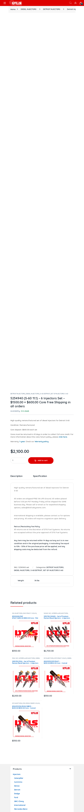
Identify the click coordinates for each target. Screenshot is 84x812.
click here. (63, 264)
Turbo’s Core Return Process (25, 774)
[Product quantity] (19, 288)
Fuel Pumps (18, 687)
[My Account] (75, 2)
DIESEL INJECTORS (28, 9)
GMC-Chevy (19, 629)
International (19, 633)
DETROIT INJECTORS (51, 9)
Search (70, 3)
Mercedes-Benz (20, 636)
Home (13, 9)
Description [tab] (16, 304)
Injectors (16, 602)
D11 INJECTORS (48, 486)
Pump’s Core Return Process (25, 777)
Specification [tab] (40, 304)
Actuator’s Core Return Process (26, 770)
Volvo (16, 644)
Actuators (17, 733)
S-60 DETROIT (45, 221)
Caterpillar (18, 606)
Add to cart (43, 288)
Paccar (17, 640)
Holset (17, 737)
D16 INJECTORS (17, 441)
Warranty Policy (20, 762)
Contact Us (17, 754)
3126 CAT (15, 486)
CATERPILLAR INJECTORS (59, 441)
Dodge (17, 621)
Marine (17, 648)
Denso (16, 613)
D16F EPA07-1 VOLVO (29, 441)
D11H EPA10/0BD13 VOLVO (31, 531)
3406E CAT (47, 441)
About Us (17, 750)
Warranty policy (42, 269)
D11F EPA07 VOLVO (60, 486)
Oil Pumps (17, 721)
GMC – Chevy (19, 706)
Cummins (18, 609)
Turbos (15, 652)
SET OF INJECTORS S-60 (59, 221)
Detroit (17, 617)
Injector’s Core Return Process (26, 766)
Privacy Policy (19, 758)
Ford (16, 625)
